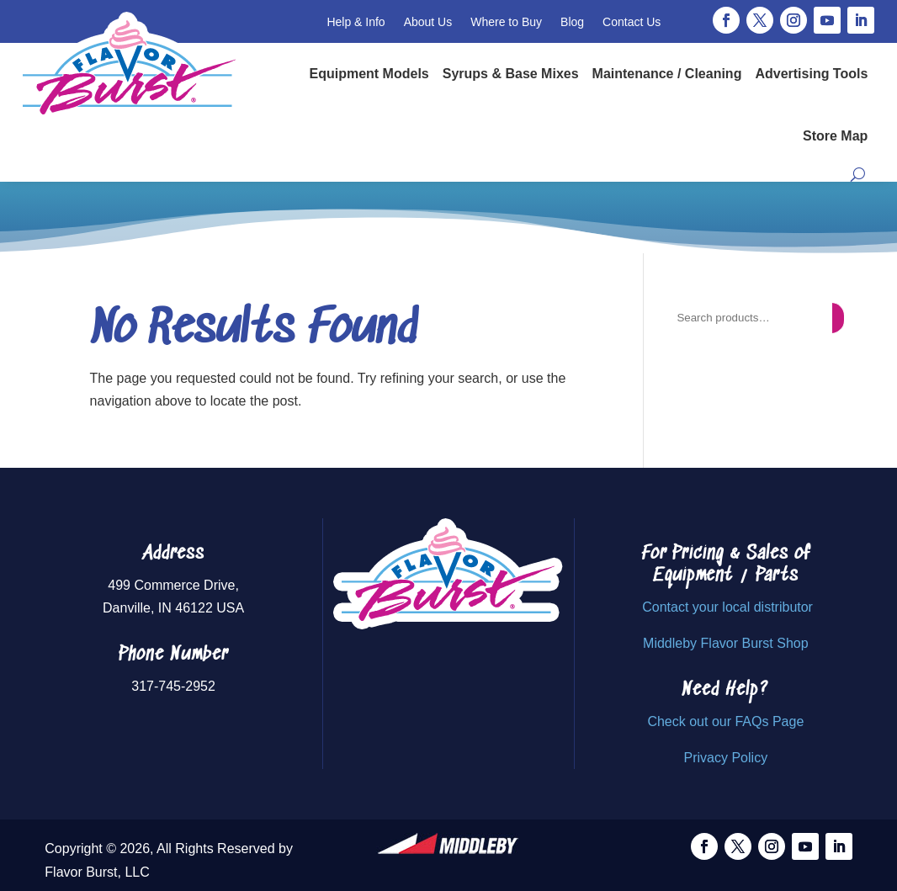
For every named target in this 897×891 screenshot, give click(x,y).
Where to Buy (506, 22)
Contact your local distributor (727, 607)
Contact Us (631, 22)
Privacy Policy (726, 757)
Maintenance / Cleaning (667, 73)
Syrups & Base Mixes (511, 73)
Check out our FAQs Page (725, 721)
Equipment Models (369, 73)
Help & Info (355, 22)
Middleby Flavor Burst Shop (726, 643)
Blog (572, 22)
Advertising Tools (811, 73)
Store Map (835, 136)
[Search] (837, 318)
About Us (428, 22)
